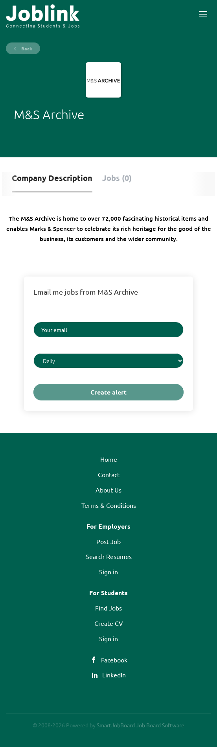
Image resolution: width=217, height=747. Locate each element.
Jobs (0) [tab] (117, 178)
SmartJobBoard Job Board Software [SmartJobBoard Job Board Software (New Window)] (140, 725)
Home (108, 459)
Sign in (108, 571)
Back (26, 48)
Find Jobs (108, 608)
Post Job (108, 541)
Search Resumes (109, 556)
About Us (108, 490)
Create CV (108, 623)
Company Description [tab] (52, 178)
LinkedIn (114, 675)
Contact (109, 474)
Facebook (114, 660)
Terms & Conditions (108, 505)
